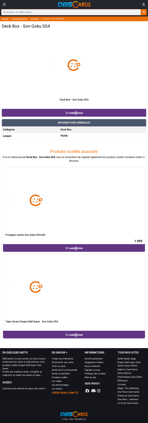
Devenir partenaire (94, 358)
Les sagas (57, 381)
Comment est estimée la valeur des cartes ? (24, 388)
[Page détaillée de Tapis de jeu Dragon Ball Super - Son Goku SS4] (74, 287)
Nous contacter (92, 366)
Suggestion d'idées (94, 362)
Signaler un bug (92, 370)
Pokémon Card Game (128, 395)
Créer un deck (59, 366)
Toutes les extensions (62, 358)
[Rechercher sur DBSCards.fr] (144, 12)
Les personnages (60, 385)
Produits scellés (59, 377)
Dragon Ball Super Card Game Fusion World (129, 364)
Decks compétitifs (61, 373)
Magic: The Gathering (128, 388)
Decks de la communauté (64, 370)
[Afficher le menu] (4, 4)
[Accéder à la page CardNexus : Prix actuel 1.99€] (74, 245)
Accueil (5, 19)
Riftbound (122, 380)
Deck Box (35, 19)
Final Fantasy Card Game (130, 377)
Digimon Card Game (127, 369)
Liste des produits (19, 19)
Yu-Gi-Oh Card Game (128, 403)
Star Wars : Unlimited (128, 399)
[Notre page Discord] (93, 391)
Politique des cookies (95, 373)
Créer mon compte (65, 392)
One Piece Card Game (128, 392)
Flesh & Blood (124, 373)
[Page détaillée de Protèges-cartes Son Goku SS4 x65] (74, 200)
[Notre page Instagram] (98, 391)
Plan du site (90, 377)
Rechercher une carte (62, 362)
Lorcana (122, 384)
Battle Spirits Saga (127, 358)
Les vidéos (57, 388)
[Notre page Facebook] (87, 391)
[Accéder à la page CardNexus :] (74, 110)
